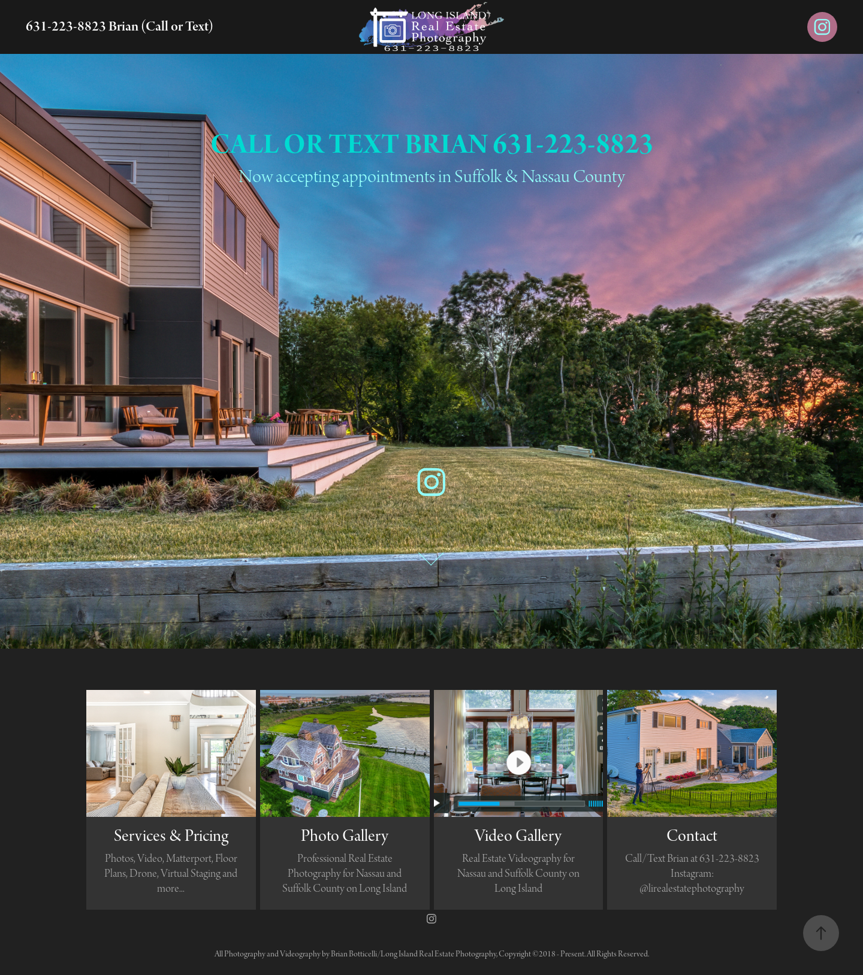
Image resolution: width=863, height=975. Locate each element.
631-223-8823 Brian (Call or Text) (119, 27)
